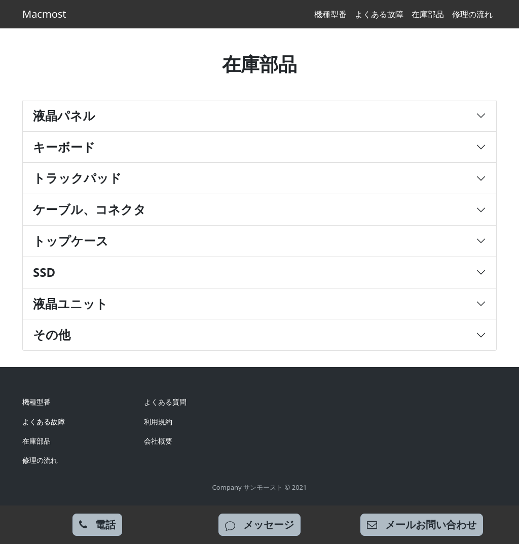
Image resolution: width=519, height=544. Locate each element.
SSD (44, 272)
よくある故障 (379, 14)
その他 (51, 334)
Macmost (44, 14)
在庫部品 (428, 14)
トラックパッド (77, 177)
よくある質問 (165, 402)
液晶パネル (64, 115)
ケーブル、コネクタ (89, 209)
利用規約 (158, 421)
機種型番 (330, 14)
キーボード (64, 146)
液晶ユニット (70, 303)
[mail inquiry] (421, 525)
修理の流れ (472, 14)
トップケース (70, 240)
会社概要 (158, 441)
